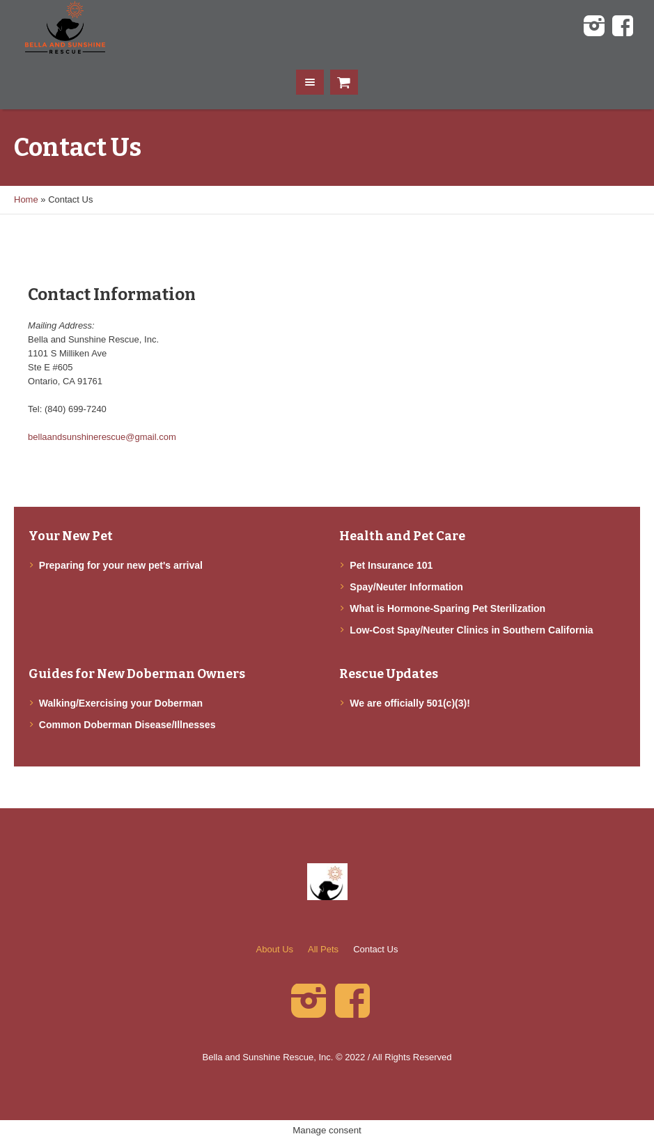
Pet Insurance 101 (391, 565)
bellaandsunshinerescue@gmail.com (102, 437)
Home (26, 199)
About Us (274, 949)
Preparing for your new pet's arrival (121, 565)
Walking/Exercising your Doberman (121, 703)
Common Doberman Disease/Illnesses (127, 724)
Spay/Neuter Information (406, 586)
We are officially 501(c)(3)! (409, 703)
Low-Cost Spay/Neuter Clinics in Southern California (471, 630)
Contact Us (375, 949)
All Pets (323, 949)
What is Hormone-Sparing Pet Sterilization (447, 608)
